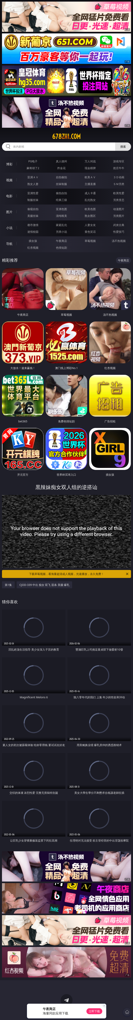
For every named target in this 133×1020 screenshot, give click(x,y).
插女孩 (33, 241)
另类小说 (61, 232)
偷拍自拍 (61, 193)
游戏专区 (118, 161)
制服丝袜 (32, 200)
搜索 (123, 146)
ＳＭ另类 (118, 184)
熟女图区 (90, 216)
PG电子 (33, 161)
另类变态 (118, 200)
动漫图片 (118, 209)
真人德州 (61, 161)
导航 (9, 244)
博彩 (9, 164)
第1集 (8, 585)
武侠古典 (118, 225)
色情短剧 (61, 247)
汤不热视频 (119, 241)
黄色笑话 (90, 232)
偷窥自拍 (32, 209)
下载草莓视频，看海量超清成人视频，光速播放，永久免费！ (79, 574)
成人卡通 (90, 193)
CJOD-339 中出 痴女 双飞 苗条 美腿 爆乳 (44, 585)
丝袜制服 (61, 184)
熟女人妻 (32, 184)
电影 (9, 196)
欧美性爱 (118, 193)
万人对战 (90, 161)
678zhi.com (66, 136)
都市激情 (32, 225)
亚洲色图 (61, 209)
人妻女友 (90, 225)
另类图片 (118, 216)
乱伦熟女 (90, 200)
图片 (9, 212)
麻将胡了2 (33, 168)
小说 (9, 228)
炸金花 (61, 168)
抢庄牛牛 (118, 168)
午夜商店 (61, 241)
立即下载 (94, 1011)
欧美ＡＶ (90, 177)
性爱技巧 (118, 232)
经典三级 (61, 200)
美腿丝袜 (32, 216)
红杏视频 (32, 247)
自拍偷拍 (61, 177)
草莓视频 (90, 241)
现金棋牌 (90, 168)
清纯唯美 (61, 216)
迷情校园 (32, 232)
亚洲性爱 (32, 193)
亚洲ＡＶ (32, 177)
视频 (9, 180)
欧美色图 (90, 209)
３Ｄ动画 (118, 177)
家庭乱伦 (61, 225)
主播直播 (90, 184)
